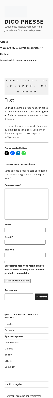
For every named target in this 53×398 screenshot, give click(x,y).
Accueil (4, 42)
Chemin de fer (12, 342)
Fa (18, 91)
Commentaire (13, 185)
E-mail (9, 237)
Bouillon (9, 354)
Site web (9, 249)
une (10, 111)
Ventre (8, 361)
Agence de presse (14, 336)
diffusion (9, 119)
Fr (35, 91)
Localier (9, 324)
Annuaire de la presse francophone (18, 60)
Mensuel (9, 348)
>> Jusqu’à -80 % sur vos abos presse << (21, 48)
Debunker (10, 367)
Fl (31, 91)
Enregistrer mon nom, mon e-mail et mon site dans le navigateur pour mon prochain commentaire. (25, 269)
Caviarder (10, 330)
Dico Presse (24, 22)
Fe (23, 91)
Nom (8, 224)
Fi (27, 91)
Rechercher (11, 290)
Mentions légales (13, 384)
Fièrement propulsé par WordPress (23, 396)
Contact (4, 54)
